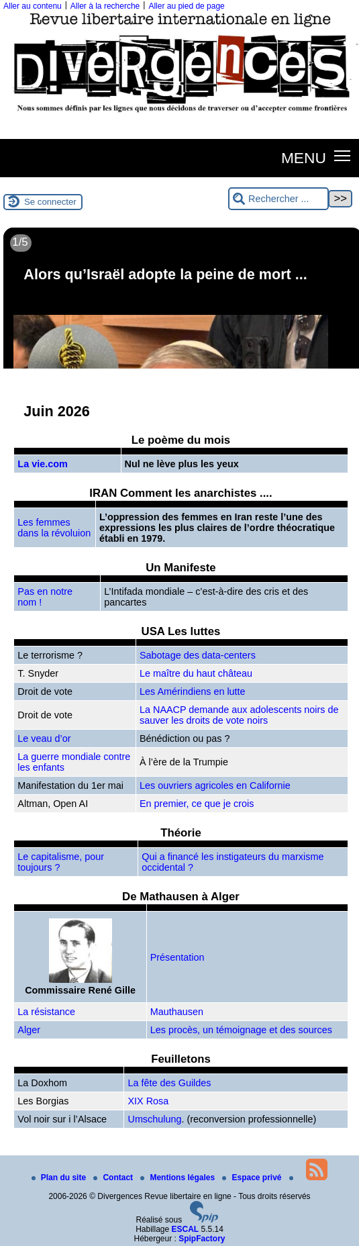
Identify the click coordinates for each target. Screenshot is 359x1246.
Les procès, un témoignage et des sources (241, 1029)
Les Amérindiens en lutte (193, 691)
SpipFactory (201, 1238)
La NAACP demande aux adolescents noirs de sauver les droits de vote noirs (239, 715)
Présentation (177, 957)
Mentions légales (178, 1177)
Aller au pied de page (186, 6)
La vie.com (42, 464)
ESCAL (185, 1229)
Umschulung (154, 1119)
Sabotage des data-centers (198, 655)
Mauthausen (176, 1011)
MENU (303, 157)
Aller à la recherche (105, 6)
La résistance (46, 1011)
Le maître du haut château (196, 673)
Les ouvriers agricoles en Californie (215, 785)
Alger (28, 1029)
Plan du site (60, 1177)
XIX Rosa (147, 1101)
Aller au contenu (32, 6)
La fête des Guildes (169, 1082)
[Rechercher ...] (278, 199)
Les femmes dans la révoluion (54, 527)
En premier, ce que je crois (197, 803)
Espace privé (252, 1177)
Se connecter (50, 202)
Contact (114, 1177)
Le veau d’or (43, 738)
